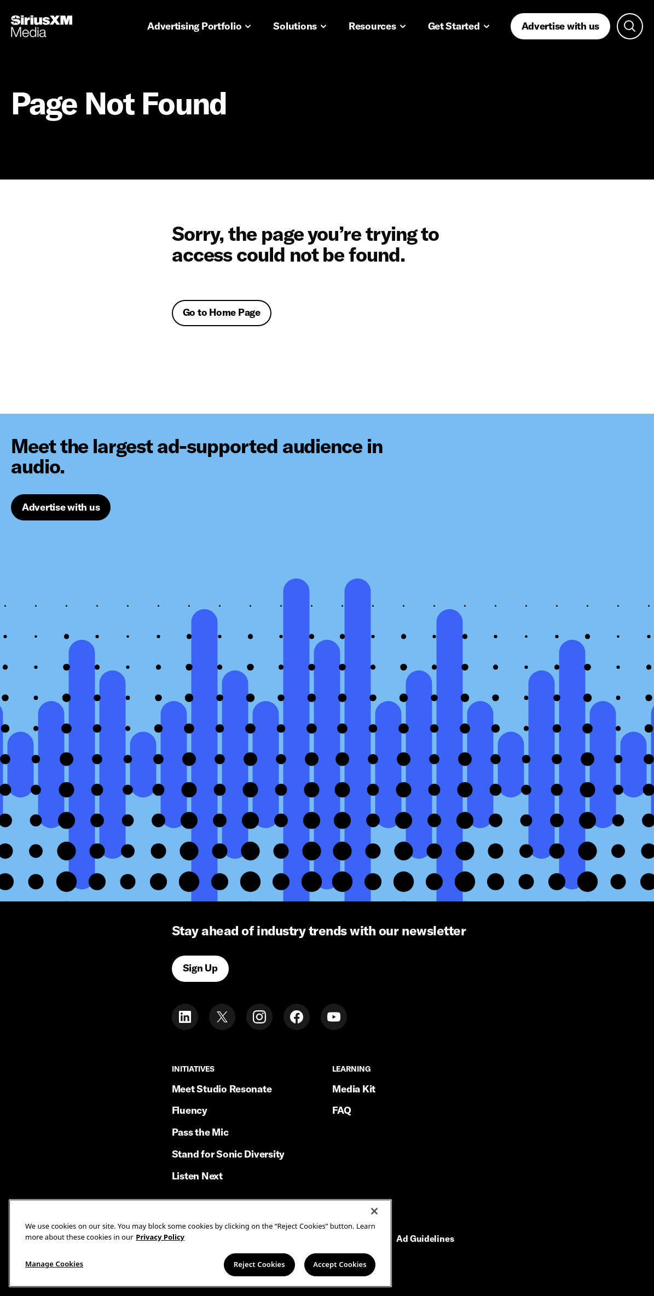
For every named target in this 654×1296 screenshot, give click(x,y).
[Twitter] (222, 1017)
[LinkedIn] (185, 1017)
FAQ (341, 1110)
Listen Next (197, 1176)
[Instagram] (259, 1017)
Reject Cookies (259, 1265)
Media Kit (353, 1089)
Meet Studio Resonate (222, 1089)
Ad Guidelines (425, 1239)
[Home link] (41, 26)
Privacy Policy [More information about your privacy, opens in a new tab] (160, 1237)
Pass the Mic (200, 1132)
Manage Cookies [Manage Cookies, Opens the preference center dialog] (54, 1265)
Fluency (189, 1110)
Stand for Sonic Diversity (228, 1154)
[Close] (374, 1212)
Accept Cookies (340, 1265)
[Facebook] (296, 1017)
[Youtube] (334, 1017)
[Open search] (630, 26)
